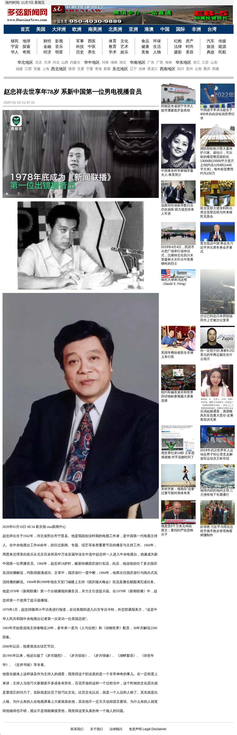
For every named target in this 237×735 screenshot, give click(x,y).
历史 (80, 52)
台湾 (212, 29)
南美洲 (95, 29)
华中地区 (92, 62)
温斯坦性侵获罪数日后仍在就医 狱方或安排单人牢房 (177, 209)
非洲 (196, 29)
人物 (157, 52)
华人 (15, 52)
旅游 (210, 46)
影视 (59, 41)
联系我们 (77, 729)
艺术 (124, 46)
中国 (164, 29)
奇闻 (26, 52)
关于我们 (96, 729)
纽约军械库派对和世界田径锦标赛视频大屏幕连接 (177, 396)
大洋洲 (59, 29)
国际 (180, 29)
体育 (113, 41)
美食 (145, 52)
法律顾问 (115, 729)
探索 (26, 46)
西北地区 (59, 69)
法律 (178, 46)
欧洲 (76, 29)
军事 (80, 41)
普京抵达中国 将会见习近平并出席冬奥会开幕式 (216, 247)
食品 (145, 41)
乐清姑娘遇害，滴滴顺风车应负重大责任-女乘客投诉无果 (217, 415)
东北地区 (120, 69)
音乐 (59, 46)
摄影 (178, 52)
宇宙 (15, 46)
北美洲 (115, 29)
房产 (190, 41)
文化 (124, 41)
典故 (210, 52)
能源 (222, 46)
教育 (113, 46)
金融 (47, 46)
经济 (47, 52)
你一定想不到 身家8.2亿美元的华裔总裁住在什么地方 (217, 355)
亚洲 (133, 29)
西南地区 (167, 69)
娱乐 (124, 52)
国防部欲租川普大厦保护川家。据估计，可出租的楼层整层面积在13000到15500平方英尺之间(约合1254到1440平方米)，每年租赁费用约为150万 (217, 161)
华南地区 (138, 62)
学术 (113, 52)
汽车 (210, 41)
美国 (40, 29)
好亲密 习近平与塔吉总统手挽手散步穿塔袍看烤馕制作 (216, 531)
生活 (157, 46)
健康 (145, 46)
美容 (190, 52)
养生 (92, 52)
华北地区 (25, 62)
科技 (80, 46)
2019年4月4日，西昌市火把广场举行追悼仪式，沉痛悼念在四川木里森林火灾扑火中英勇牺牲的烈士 (177, 255)
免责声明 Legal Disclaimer (147, 729)
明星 (59, 52)
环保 (157, 41)
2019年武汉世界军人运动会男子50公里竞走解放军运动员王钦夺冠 (216, 454)
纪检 (178, 41)
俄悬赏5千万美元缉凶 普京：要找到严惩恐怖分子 (177, 530)
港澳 (149, 29)
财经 (47, 41)
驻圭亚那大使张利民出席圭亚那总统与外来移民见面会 (216, 212)
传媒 (222, 41)
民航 (222, 52)
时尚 (190, 46)
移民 (15, 41)
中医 (92, 46)
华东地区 (183, 62)
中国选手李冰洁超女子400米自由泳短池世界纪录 (217, 114)
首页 (25, 29)
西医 (92, 41)
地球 (26, 41)
